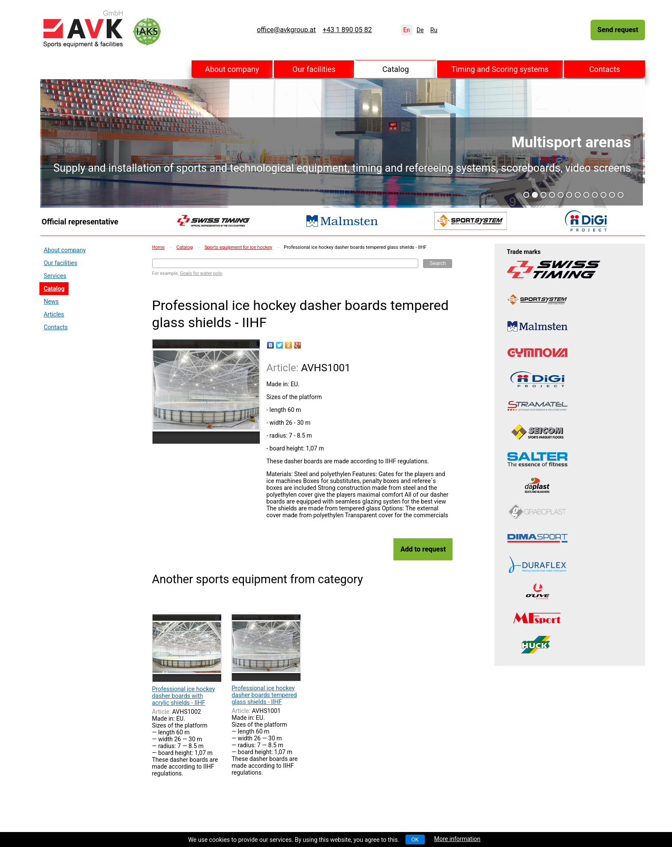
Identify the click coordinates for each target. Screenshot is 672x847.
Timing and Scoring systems (500, 69)
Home (158, 247)
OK (415, 840)
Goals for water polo (201, 273)
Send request (617, 30)
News (51, 301)
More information (457, 838)
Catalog (395, 69)
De (420, 30)
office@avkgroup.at (286, 30)
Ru (433, 30)
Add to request (423, 549)
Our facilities (314, 69)
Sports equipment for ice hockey (238, 247)
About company (232, 69)
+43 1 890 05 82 (347, 30)
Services (55, 275)
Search (437, 263)
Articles (54, 314)
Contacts (604, 69)
